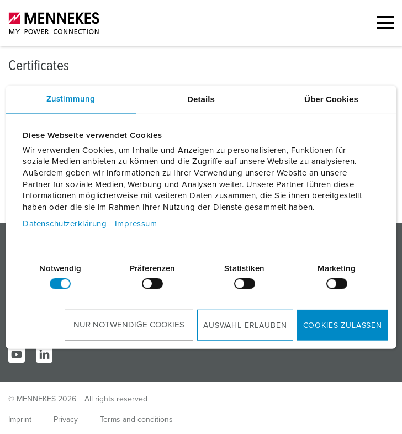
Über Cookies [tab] (331, 98)
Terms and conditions (136, 420)
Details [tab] (201, 98)
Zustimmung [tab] (70, 98)
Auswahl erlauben (245, 326)
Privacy (66, 420)
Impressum (136, 224)
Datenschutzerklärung (65, 224)
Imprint (19, 420)
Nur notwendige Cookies (128, 325)
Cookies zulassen (342, 326)
